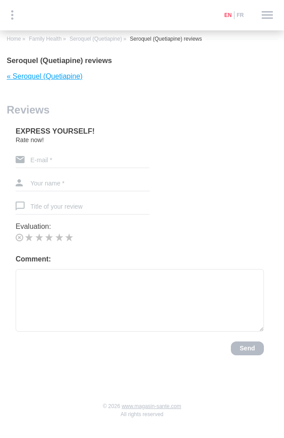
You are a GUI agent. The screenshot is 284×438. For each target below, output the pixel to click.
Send (247, 348)
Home (14, 39)
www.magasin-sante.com (151, 406)
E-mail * (41, 160)
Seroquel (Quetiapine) (96, 39)
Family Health (45, 39)
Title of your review (56, 206)
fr (240, 15)
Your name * (47, 183)
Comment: (33, 259)
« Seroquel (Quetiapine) (45, 76)
